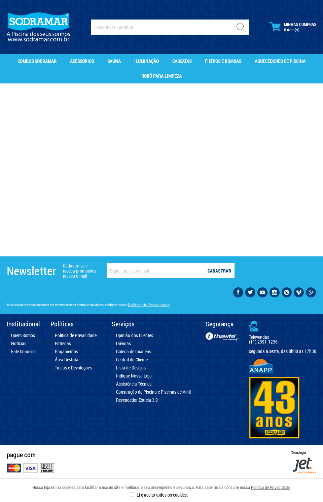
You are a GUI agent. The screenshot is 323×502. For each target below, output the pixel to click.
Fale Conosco (23, 352)
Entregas (63, 343)
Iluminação (146, 61)
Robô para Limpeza (161, 76)
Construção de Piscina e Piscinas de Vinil (153, 392)
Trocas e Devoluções (73, 368)
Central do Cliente (132, 360)
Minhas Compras (293, 27)
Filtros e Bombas (223, 61)
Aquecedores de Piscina (280, 61)
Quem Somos (23, 335)
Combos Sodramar (37, 61)
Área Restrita (66, 360)
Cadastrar (219, 270)
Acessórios (82, 61)
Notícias (18, 343)
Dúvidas (123, 343)
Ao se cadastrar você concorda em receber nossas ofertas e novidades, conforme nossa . (89, 304)
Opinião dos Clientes (134, 335)
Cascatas (181, 61)
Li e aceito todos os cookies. (162, 495)
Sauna (114, 61)
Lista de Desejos (131, 368)
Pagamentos (66, 352)
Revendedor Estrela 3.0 (137, 400)
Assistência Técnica (134, 384)
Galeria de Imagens (133, 352)
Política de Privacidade (270, 487)
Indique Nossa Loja (134, 376)
